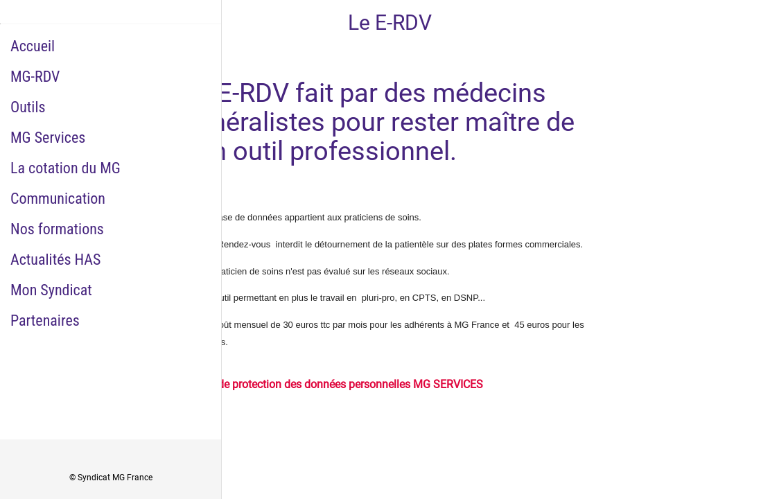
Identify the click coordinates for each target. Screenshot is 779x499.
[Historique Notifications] (756, 22)
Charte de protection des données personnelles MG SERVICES (333, 384)
